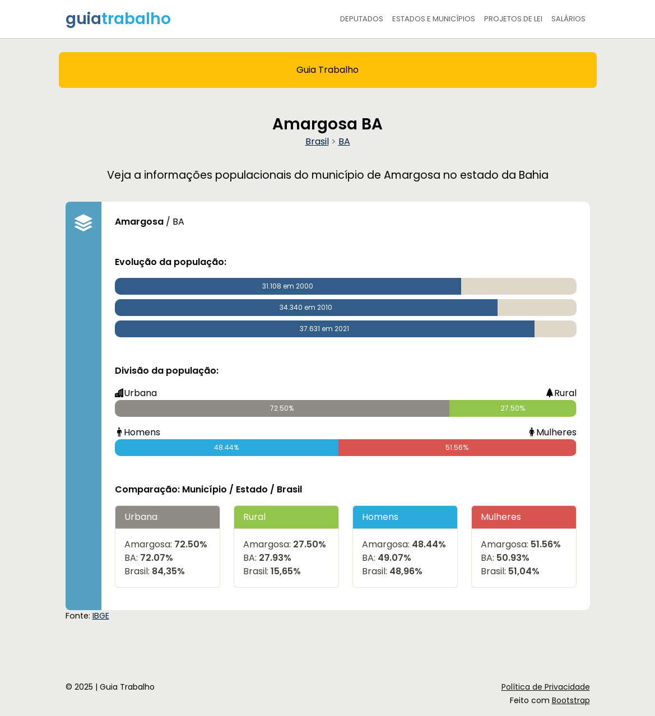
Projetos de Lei (513, 18)
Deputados (361, 18)
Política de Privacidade (545, 686)
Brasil (317, 141)
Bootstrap (571, 700)
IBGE (100, 615)
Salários (568, 18)
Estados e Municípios (433, 18)
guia (118, 19)
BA (344, 141)
